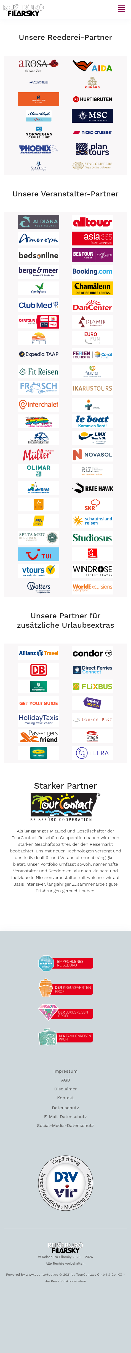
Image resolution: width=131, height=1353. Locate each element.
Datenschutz (65, 1107)
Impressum (65, 1071)
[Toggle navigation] (121, 8)
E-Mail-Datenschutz (65, 1116)
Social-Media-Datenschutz (65, 1125)
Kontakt (65, 1097)
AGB (65, 1080)
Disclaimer (65, 1088)
